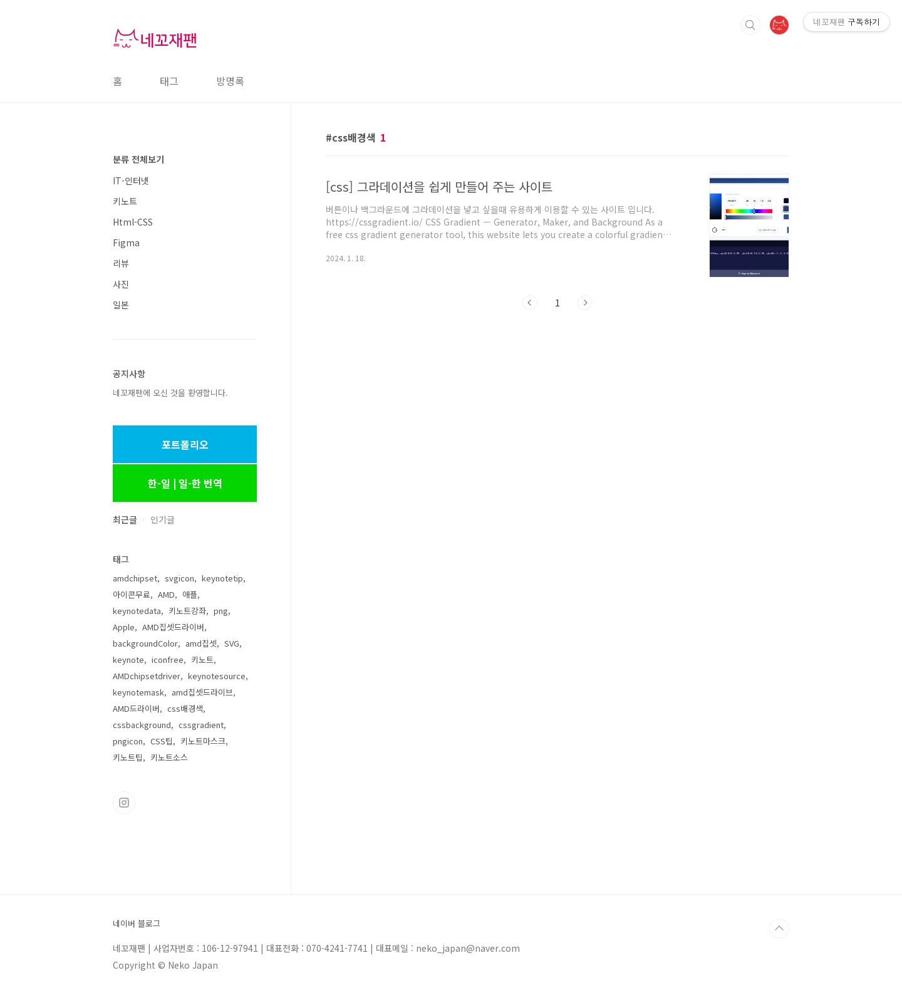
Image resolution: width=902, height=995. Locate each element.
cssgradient (201, 725)
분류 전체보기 (138, 159)
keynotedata (137, 611)
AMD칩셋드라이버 (173, 627)
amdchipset (135, 578)
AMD (166, 594)
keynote (128, 659)
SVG (231, 643)
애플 (189, 594)
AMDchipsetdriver (146, 676)
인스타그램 (124, 802)
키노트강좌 (187, 611)
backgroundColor (145, 643)
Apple (124, 627)
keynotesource (217, 676)
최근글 (125, 519)
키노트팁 (128, 757)
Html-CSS (133, 222)
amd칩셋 (201, 643)
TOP (779, 929)
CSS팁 (161, 741)
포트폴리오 (185, 444)
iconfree (168, 659)
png (221, 611)
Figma (126, 242)
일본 (121, 304)
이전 (529, 302)
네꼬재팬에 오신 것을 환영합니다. (170, 393)
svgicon (179, 578)
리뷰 (121, 263)
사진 (121, 284)
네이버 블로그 (136, 924)
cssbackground (142, 725)
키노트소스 (169, 757)
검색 (750, 25)
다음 (585, 302)
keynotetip (222, 578)
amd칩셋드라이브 (202, 692)
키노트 (125, 201)
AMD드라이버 (136, 708)
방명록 (230, 80)
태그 (169, 80)
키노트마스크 (203, 741)
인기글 (162, 519)
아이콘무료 (131, 594)
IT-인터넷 (131, 180)
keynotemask (138, 692)
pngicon (128, 741)
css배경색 (185, 708)
